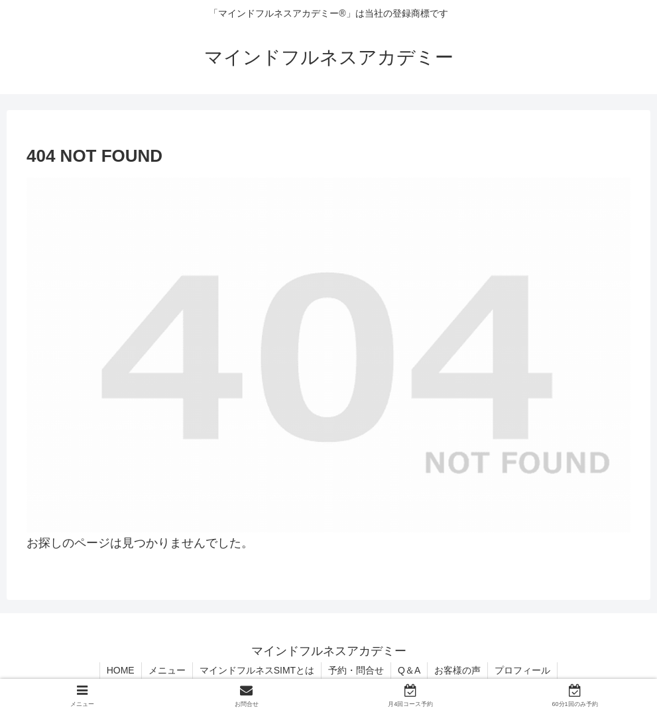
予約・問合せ (356, 670)
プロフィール (522, 670)
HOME (121, 670)
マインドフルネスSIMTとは (257, 670)
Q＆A (409, 670)
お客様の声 (457, 670)
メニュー (167, 670)
